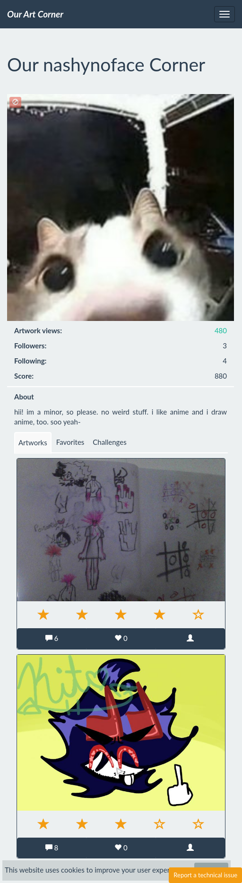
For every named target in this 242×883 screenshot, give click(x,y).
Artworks (32, 442)
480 (221, 330)
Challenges (109, 442)
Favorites (70, 442)
